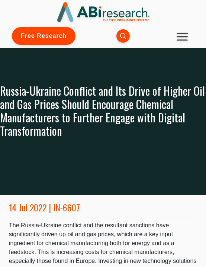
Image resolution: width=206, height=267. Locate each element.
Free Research (44, 36)
